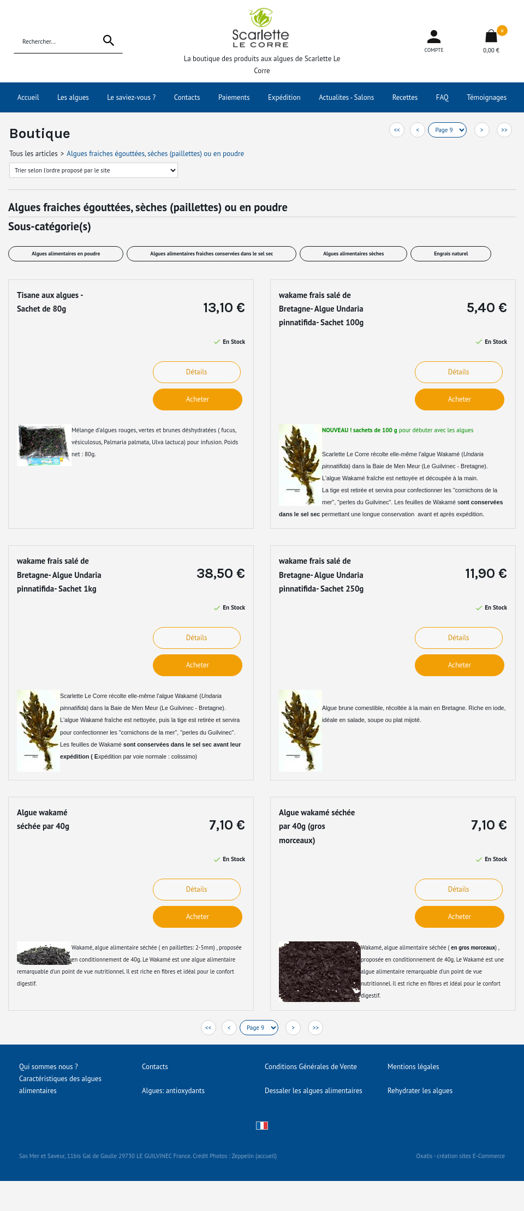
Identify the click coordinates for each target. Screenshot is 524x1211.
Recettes (405, 97)
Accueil (28, 97)
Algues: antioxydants (173, 1090)
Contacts (187, 97)
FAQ (442, 97)
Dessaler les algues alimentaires (313, 1090)
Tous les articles (33, 153)
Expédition (284, 97)
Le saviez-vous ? (131, 97)
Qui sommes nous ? (48, 1066)
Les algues (73, 97)
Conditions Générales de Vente (311, 1066)
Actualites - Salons (346, 97)
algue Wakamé (345, 478)
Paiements (234, 97)
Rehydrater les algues (420, 1090)
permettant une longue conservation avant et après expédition (401, 514)
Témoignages (487, 97)
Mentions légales (413, 1066)
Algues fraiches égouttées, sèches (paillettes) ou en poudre (155, 153)
